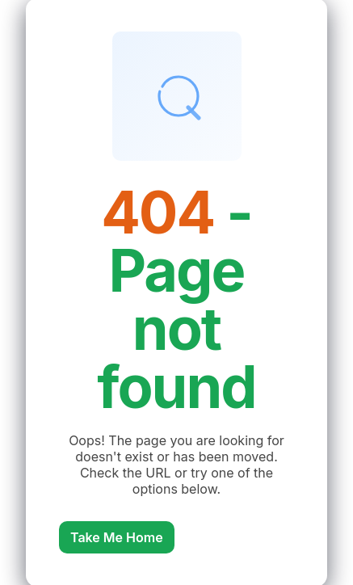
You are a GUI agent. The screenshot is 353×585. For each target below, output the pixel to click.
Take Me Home (116, 537)
